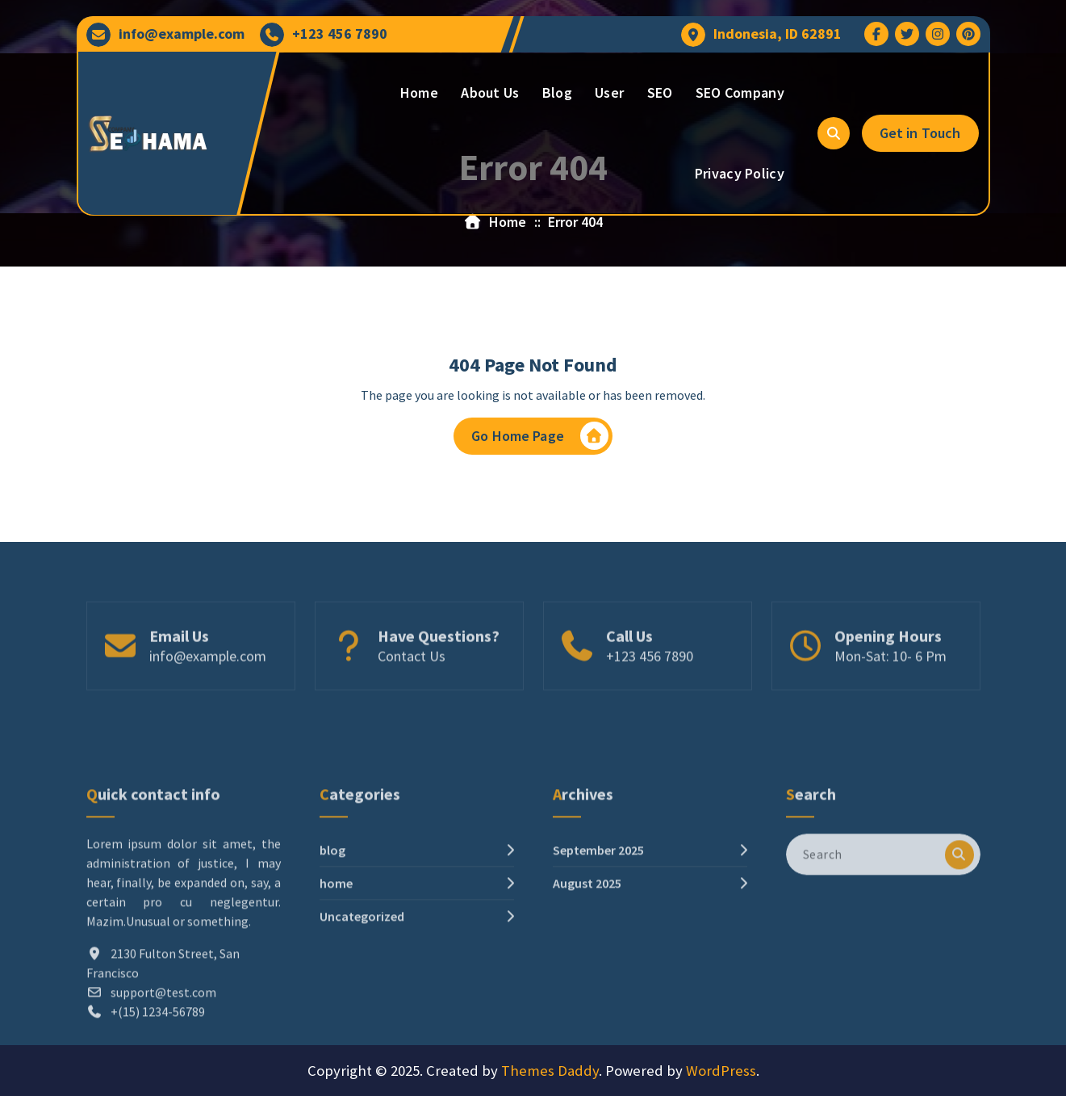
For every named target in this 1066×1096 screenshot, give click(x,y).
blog (332, 917)
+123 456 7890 (339, 34)
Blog (557, 92)
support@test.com (163, 1060)
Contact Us (411, 680)
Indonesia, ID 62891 (777, 34)
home (336, 951)
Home (419, 92)
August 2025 (587, 951)
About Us (490, 92)
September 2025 (598, 917)
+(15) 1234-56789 (158, 1079)
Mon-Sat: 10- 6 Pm (890, 680)
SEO (660, 92)
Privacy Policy (739, 173)
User (609, 92)
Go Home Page (539, 437)
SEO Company (740, 92)
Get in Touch (920, 133)
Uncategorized (362, 984)
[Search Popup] (833, 133)
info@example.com (182, 34)
